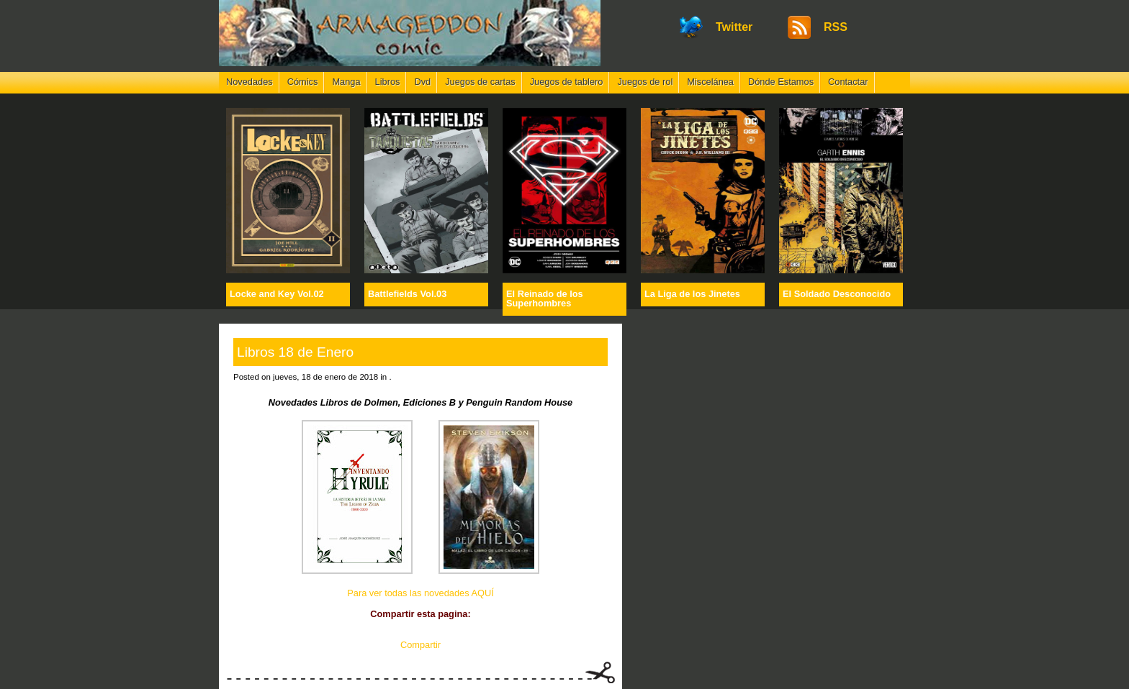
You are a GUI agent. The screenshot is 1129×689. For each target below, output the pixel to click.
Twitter (734, 27)
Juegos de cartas (480, 81)
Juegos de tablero (566, 81)
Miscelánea (710, 81)
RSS (835, 27)
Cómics (302, 81)
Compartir (420, 644)
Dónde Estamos (781, 81)
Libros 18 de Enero (295, 352)
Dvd (422, 81)
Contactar (848, 81)
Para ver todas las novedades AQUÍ (420, 593)
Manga (346, 81)
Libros (387, 81)
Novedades (249, 81)
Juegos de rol (645, 81)
